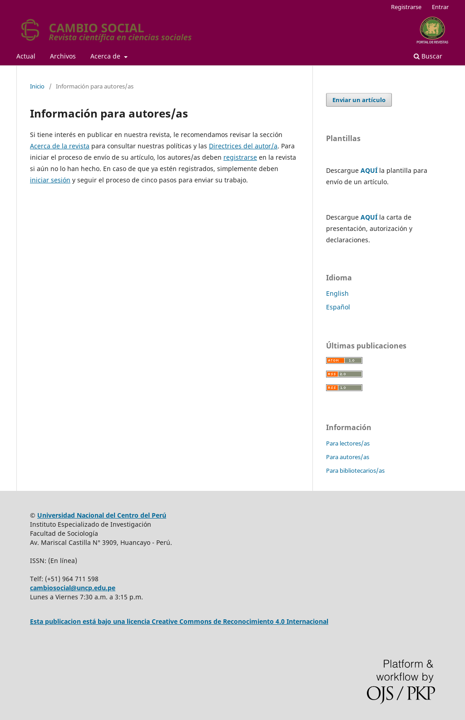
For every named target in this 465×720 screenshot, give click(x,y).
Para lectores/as (348, 443)
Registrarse (406, 7)
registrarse (240, 157)
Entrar (440, 7)
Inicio (37, 86)
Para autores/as (347, 457)
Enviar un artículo (359, 100)
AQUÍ (369, 170)
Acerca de (106, 56)
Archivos (63, 56)
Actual (25, 56)
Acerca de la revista (59, 146)
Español (338, 307)
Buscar (428, 56)
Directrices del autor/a (243, 146)
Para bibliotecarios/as (355, 470)
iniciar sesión (50, 180)
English (337, 293)
